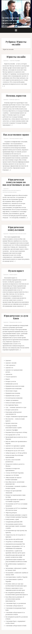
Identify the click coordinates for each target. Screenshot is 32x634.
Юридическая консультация (15, 386)
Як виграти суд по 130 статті (15, 450)
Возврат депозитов (12, 410)
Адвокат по (9, 367)
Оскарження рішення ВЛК (14, 522)
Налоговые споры (11, 391)
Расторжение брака (12, 405)
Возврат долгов (11, 381)
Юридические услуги (16, 322)
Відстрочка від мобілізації (14, 539)
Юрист (8, 379)
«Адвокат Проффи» (15, 60)
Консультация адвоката (14, 402)
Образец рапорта (11, 512)
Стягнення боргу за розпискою (16, 603)
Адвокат (6, 60)
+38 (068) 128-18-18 (9, 18)
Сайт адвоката (10, 365)
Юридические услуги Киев (16, 317)
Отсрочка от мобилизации (14, 541)
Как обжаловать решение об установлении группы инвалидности (15, 599)
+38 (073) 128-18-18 (9, 23)
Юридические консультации (16, 228)
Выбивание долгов (12, 384)
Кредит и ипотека (11, 423)
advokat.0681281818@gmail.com (15, 26)
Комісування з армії (12, 519)
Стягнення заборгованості (14, 606)
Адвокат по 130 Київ (12, 475)
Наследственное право (16, 134)
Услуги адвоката (11, 376)
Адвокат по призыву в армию (15, 446)
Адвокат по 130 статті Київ (14, 448)
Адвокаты (9, 374)
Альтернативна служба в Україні (16, 577)
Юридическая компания (13, 388)
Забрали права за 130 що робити (16, 453)
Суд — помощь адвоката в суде (16, 407)
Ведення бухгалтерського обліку (16, 432)
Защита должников (12, 400)
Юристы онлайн (16, 56)
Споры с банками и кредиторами (16, 416)
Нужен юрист (16, 270)
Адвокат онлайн (11, 363)
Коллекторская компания (14, 398)
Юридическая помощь (13, 393)
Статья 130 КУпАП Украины (15, 473)
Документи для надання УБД (15, 544)
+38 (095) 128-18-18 (9, 20)
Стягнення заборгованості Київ (16, 625)
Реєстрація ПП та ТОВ (13, 435)
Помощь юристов (16, 95)
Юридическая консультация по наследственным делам (16, 182)
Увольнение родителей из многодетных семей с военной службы (15, 526)
